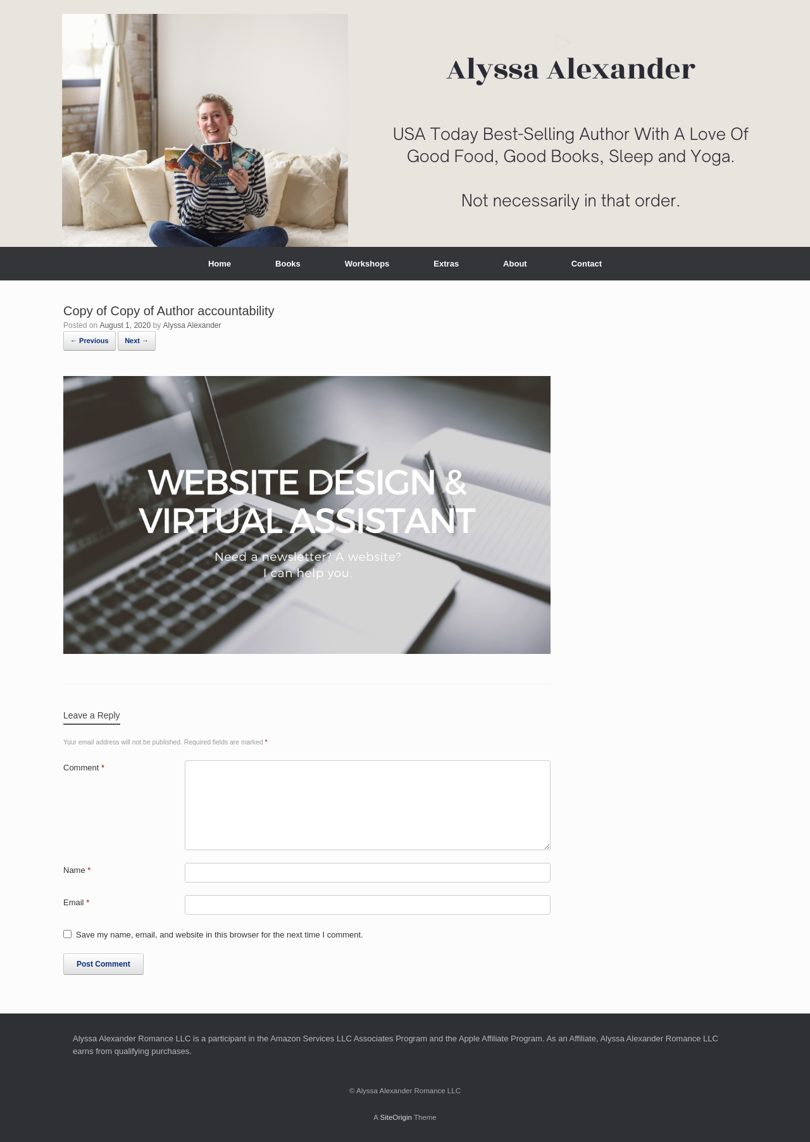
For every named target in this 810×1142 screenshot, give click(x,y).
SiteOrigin (396, 1117)
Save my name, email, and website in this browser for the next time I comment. (219, 934)
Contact (586, 263)
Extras (446, 263)
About (515, 263)
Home (219, 263)
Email (76, 902)
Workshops (367, 263)
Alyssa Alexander (192, 325)
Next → (137, 340)
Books (288, 263)
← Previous (89, 340)
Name (76, 870)
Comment (83, 767)
